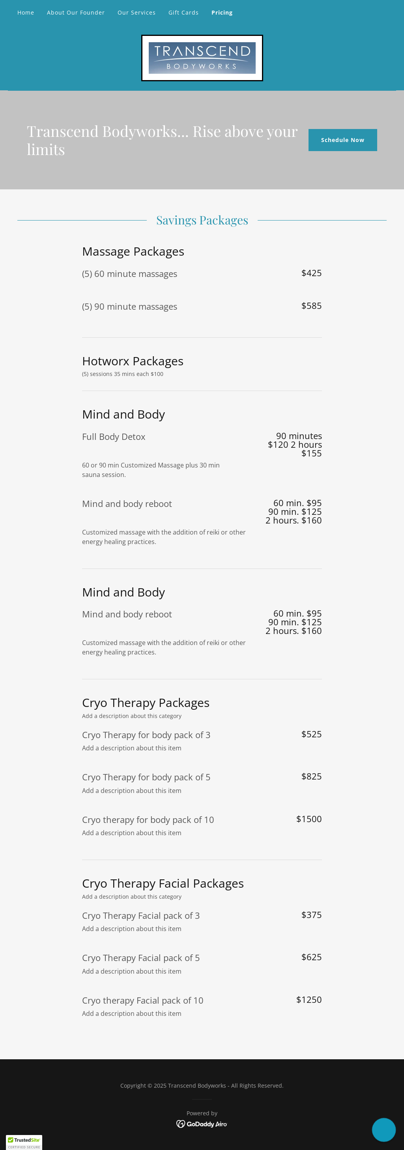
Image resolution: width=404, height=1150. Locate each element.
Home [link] (25, 12)
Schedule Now (343, 140)
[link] (202, 57)
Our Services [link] (137, 12)
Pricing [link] (222, 12)
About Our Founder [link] (76, 12)
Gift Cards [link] (183, 12)
